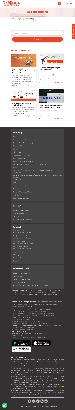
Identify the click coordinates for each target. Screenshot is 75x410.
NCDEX (28, 337)
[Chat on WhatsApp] (4, 405)
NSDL (32, 337)
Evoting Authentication (21, 189)
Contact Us (17, 258)
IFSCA (46, 323)
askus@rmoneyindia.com (22, 238)
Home (13, 19)
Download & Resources (21, 273)
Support (16, 261)
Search (37, 39)
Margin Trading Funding (21, 279)
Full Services (17, 216)
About (15, 137)
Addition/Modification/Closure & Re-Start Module (31, 285)
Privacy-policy (18, 152)
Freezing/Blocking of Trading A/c (24, 192)
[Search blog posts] (37, 33)
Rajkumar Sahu (58, 82)
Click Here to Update (18, 389)
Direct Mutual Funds (20, 282)
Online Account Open (21, 210)
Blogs (19, 19)
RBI (16, 337)
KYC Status (17, 195)
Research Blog (18, 146)
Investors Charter (19, 158)
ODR (14, 183)
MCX (24, 337)
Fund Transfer (18, 276)
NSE (19, 337)
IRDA (39, 337)
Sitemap (16, 255)
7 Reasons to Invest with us (23, 161)
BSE (22, 337)
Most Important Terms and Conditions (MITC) (29, 164)
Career (15, 149)
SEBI (13, 337)
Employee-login (19, 252)
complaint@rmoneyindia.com (23, 243)
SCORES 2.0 (17, 180)
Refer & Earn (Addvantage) (23, 143)
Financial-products (20, 140)
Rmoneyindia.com (32, 406)
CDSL (36, 337)
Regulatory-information (21, 155)
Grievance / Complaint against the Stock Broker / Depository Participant (35, 171)
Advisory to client (19, 167)
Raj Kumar (33, 85)
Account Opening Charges (23, 219)
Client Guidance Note (21, 198)
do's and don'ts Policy (21, 186)
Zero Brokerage (18, 213)
